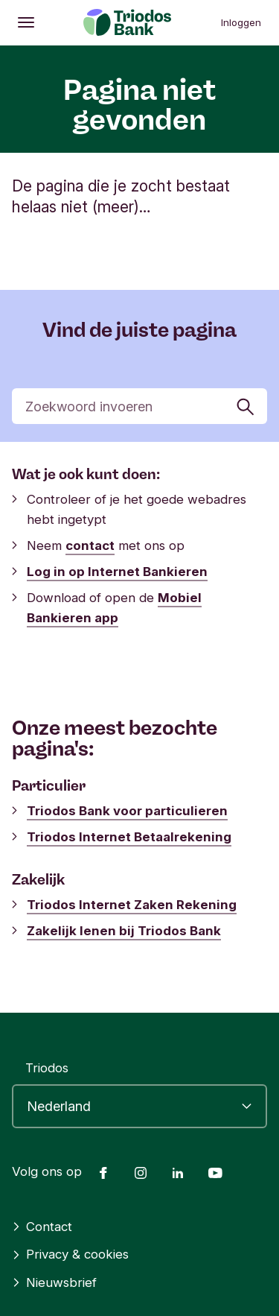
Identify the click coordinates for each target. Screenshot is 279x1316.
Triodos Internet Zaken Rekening (132, 904)
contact (90, 545)
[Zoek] (139, 406)
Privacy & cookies (70, 1254)
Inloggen (241, 22)
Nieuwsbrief (54, 1282)
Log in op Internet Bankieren (117, 571)
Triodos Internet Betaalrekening (129, 836)
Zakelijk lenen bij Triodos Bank (124, 930)
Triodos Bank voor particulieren (127, 810)
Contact (42, 1226)
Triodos (46, 1067)
